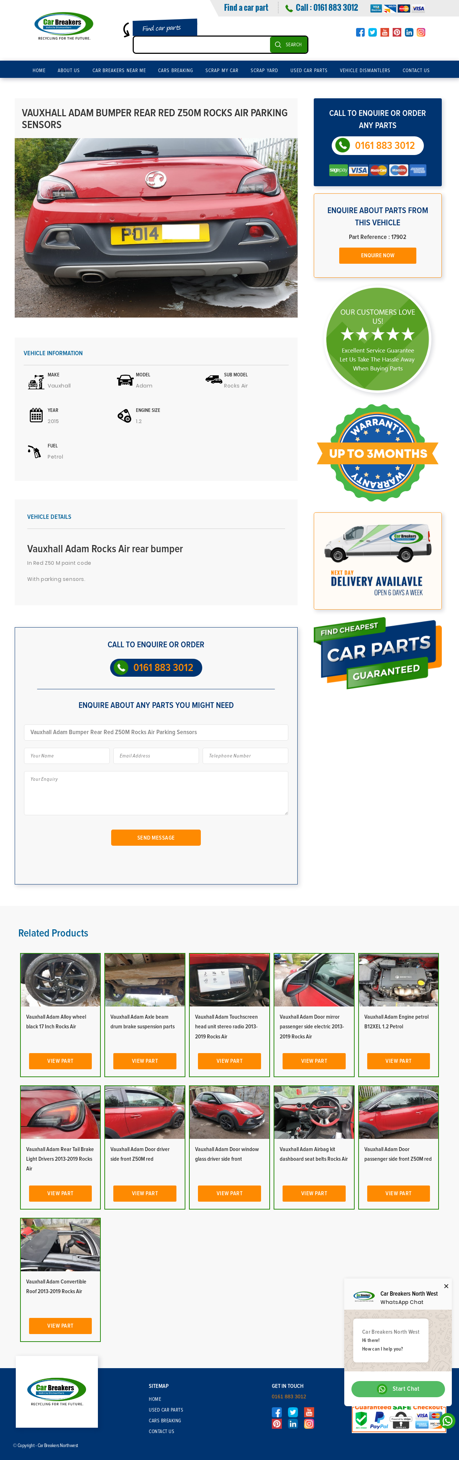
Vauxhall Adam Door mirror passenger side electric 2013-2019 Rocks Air (312, 1026)
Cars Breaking (175, 70)
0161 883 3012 (335, 7)
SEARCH (294, 44)
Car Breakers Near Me (119, 70)
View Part (60, 1061)
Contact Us (416, 70)
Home (39, 70)
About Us (69, 70)
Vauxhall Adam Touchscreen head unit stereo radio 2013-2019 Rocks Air (226, 1026)
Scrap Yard (264, 70)
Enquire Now (377, 255)
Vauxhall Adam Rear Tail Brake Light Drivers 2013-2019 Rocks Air (60, 1159)
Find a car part (246, 7)
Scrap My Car (221, 70)
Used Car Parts (309, 70)
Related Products (53, 933)
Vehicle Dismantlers (365, 70)
